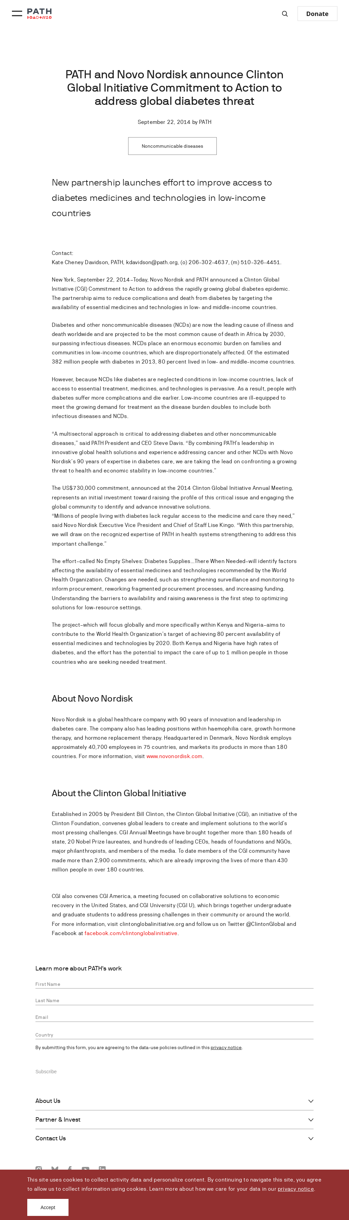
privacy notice (296, 1189)
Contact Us (50, 1138)
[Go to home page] (39, 14)
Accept (48, 1207)
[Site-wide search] (284, 13)
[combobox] (174, 1035)
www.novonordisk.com (174, 756)
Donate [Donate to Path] (317, 14)
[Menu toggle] (16, 13)
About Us (47, 1100)
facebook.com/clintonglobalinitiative (131, 933)
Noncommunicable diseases (172, 146)
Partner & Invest (57, 1119)
